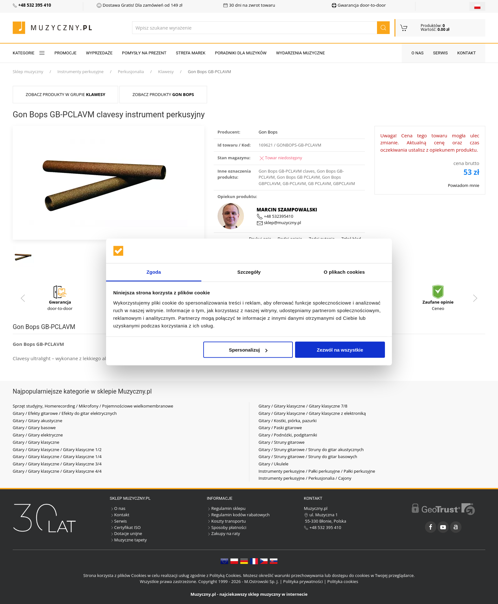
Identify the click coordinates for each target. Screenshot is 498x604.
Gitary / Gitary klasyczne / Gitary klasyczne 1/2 (57, 449)
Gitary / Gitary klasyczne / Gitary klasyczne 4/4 (57, 471)
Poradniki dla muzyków (240, 53)
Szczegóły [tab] (248, 271)
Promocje (66, 53)
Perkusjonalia (131, 71)
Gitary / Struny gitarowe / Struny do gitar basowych (308, 456)
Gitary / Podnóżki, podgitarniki (288, 435)
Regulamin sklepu (226, 508)
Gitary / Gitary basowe (34, 427)
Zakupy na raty (223, 533)
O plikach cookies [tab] (344, 271)
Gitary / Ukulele (273, 464)
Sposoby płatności (226, 527)
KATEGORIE (29, 53)
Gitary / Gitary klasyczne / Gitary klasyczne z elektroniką (312, 413)
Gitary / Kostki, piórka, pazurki (288, 420)
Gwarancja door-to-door (359, 5)
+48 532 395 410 (322, 527)
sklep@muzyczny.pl (279, 222)
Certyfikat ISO (125, 527)
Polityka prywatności (303, 581)
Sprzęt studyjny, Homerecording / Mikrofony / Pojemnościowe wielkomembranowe (93, 406)
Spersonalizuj (248, 350)
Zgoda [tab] (153, 271)
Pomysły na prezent (144, 53)
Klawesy (166, 71)
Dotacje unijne (126, 533)
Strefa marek (190, 53)
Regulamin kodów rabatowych (238, 515)
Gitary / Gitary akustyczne (37, 420)
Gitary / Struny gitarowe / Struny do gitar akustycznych (311, 449)
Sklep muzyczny (28, 71)
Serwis (440, 53)
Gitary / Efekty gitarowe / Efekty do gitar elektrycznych (65, 413)
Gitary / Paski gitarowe (280, 427)
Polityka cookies (342, 581)
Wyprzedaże (99, 53)
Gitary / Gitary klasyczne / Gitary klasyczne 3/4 (57, 464)
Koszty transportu (226, 521)
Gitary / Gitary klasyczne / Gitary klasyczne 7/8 (303, 406)
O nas (417, 53)
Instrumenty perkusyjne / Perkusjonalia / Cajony (305, 478)
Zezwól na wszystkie (340, 350)
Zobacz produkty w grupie (65, 94)
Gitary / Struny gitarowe (282, 442)
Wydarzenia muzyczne (300, 53)
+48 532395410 (275, 216)
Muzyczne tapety (128, 540)
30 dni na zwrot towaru (249, 5)
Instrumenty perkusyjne (80, 71)
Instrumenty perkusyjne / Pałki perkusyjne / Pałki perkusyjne (317, 471)
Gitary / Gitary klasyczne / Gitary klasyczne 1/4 (57, 456)
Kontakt (466, 53)
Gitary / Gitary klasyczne (36, 442)
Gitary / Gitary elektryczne (38, 435)
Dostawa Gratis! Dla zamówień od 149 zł (139, 5)
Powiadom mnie (463, 185)
